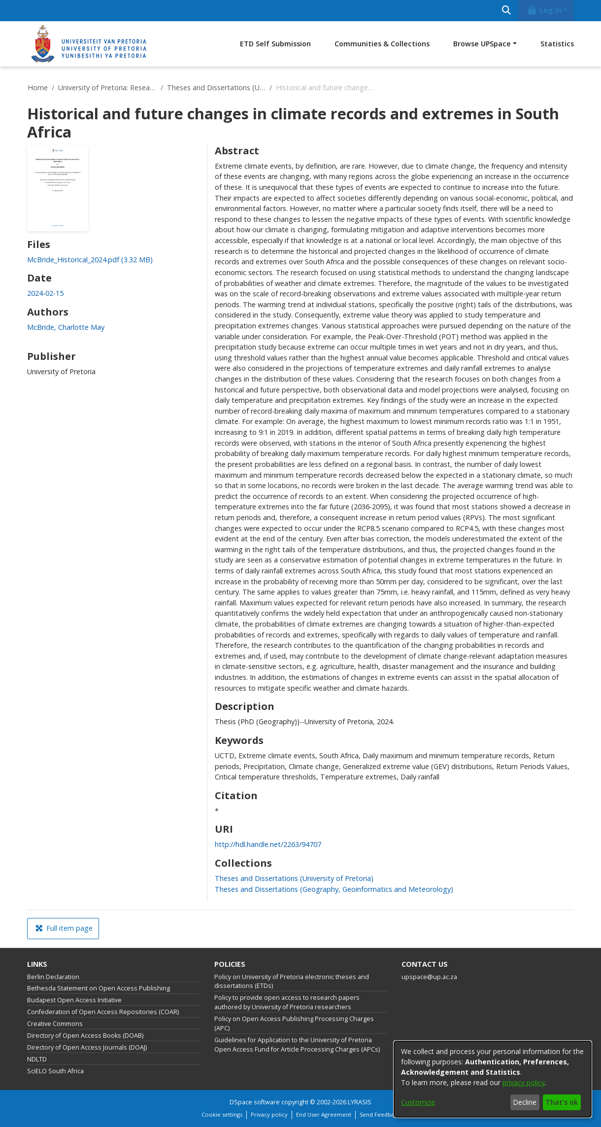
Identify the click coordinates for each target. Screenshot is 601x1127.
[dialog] (492, 1079)
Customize (418, 1102)
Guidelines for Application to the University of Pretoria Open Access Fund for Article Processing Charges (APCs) (297, 1045)
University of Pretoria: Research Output (107, 87)
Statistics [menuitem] (557, 43)
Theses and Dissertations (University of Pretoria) (216, 87)
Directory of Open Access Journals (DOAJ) (87, 1047)
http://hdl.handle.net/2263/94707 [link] (268, 844)
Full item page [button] (64, 928)
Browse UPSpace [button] (482, 43)
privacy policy (523, 1082)
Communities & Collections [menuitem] (382, 43)
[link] (90, 259)
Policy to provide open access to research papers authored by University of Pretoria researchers (287, 1002)
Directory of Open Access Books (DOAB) (85, 1035)
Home (38, 87)
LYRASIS (359, 1102)
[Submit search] (506, 10)
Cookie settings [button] (221, 1114)
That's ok (561, 1102)
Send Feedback (380, 1114)
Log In (544, 10)
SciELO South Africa (55, 1071)
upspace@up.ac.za (429, 977)
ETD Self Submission (275, 43)
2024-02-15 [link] (45, 293)
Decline (524, 1102)
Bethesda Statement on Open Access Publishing (98, 988)
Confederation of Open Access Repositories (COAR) (103, 1012)
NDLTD (37, 1059)
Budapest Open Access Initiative (74, 1000)
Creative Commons (55, 1024)
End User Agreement (323, 1114)
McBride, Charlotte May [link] (65, 327)
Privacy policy (269, 1114)
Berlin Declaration (53, 977)
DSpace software (255, 1102)
